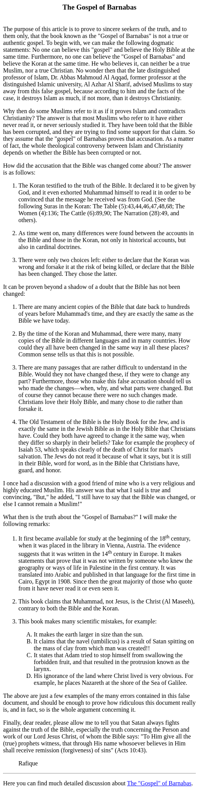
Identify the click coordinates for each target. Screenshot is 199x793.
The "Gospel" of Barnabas (159, 783)
